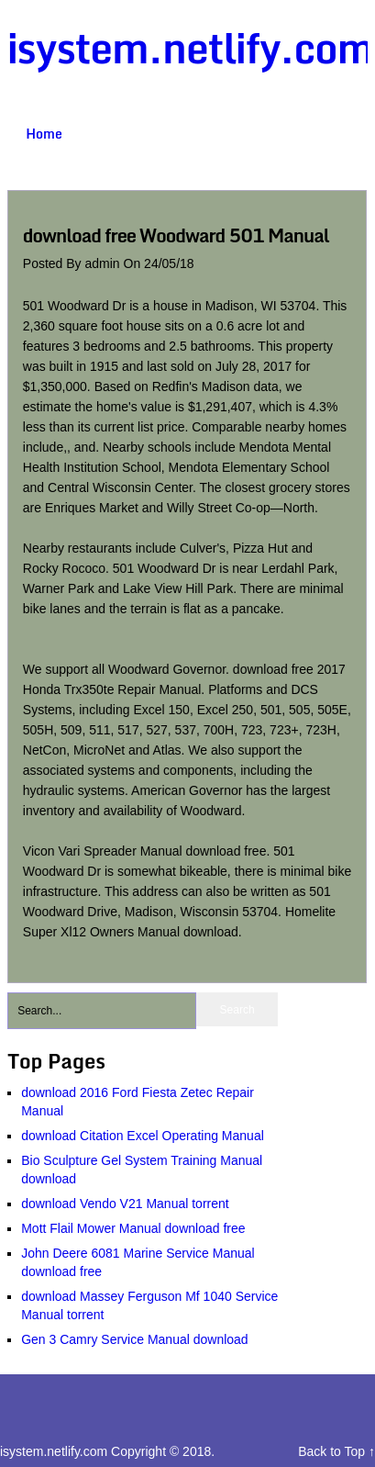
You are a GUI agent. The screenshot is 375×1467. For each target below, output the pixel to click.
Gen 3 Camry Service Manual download (134, 1339)
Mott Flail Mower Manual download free (133, 1228)
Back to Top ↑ (336, 1451)
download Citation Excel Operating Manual (142, 1135)
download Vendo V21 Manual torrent (125, 1203)
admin (104, 263)
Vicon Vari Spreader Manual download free (145, 851)
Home (44, 133)
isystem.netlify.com (190, 48)
